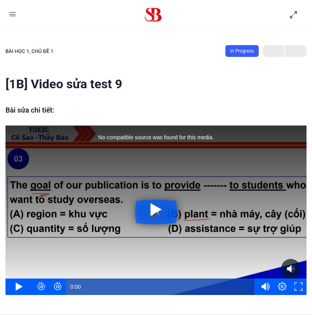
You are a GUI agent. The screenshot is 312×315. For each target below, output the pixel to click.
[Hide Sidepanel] (295, 15)
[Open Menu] (12, 14)
